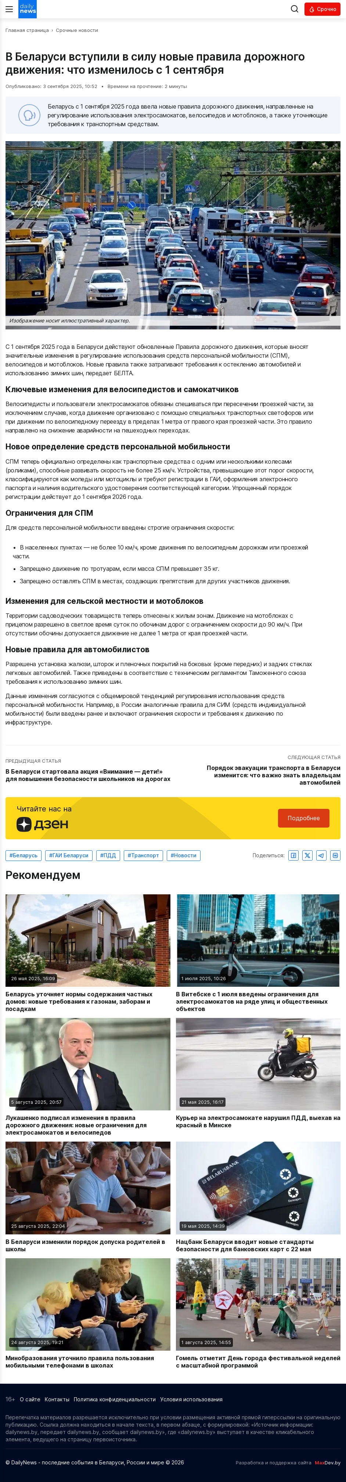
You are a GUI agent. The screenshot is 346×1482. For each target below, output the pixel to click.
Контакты (57, 1399)
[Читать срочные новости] (322, 9)
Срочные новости (77, 30)
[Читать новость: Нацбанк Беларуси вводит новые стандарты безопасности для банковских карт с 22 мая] (258, 1197)
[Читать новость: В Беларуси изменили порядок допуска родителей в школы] (88, 1197)
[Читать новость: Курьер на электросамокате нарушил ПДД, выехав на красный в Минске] (258, 1077)
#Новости (184, 855)
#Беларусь (23, 855)
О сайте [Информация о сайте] (30, 1399)
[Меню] (9, 9)
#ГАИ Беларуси (69, 855)
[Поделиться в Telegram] (321, 855)
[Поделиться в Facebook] (293, 855)
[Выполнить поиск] (294, 9)
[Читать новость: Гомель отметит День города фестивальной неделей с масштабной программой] (258, 1313)
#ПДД (108, 855)
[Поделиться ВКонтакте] (335, 855)
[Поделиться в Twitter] (307, 855)
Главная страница (27, 30)
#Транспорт (143, 855)
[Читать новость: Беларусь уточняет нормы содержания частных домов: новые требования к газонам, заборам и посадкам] (88, 953)
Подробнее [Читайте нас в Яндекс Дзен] (304, 818)
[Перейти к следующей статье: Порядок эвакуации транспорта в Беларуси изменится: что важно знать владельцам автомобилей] (257, 770)
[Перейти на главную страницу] (27, 9)
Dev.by (327, 1462)
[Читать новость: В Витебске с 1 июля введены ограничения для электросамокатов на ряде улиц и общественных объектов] (258, 953)
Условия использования (191, 1399)
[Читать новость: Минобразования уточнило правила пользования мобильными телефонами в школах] (88, 1313)
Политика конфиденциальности (115, 1399)
